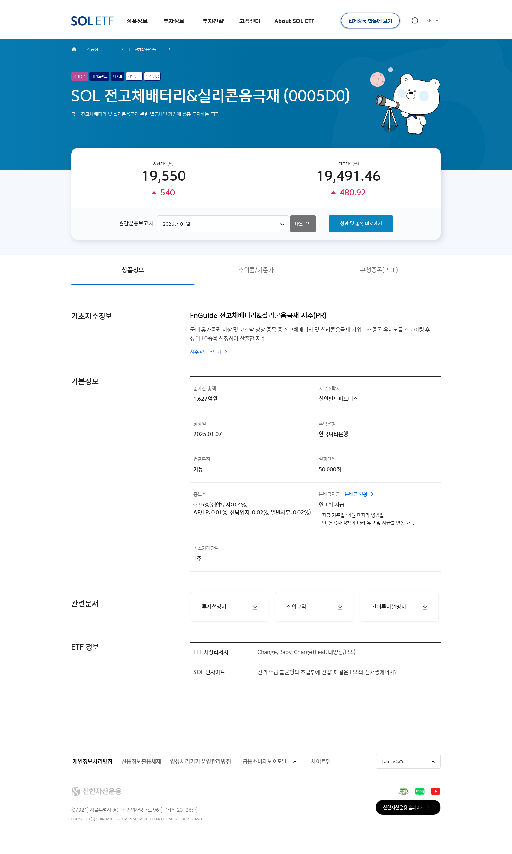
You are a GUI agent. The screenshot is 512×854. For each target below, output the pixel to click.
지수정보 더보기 (205, 352)
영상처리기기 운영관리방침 (200, 761)
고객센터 (249, 20)
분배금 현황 (356, 494)
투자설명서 (214, 606)
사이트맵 (321, 761)
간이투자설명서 (389, 606)
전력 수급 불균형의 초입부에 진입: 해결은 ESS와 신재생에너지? (327, 671)
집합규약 (296, 606)
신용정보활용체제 (141, 761)
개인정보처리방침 (92, 761)
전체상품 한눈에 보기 (370, 20)
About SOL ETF (294, 20)
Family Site (393, 761)
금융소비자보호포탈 (265, 761)
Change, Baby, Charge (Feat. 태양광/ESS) (306, 652)
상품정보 (137, 20)
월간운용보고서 (136, 223)
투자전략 (213, 20)
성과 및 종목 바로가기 (361, 223)
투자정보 (173, 20)
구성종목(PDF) (379, 269)
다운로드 (303, 223)
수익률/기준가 (256, 269)
